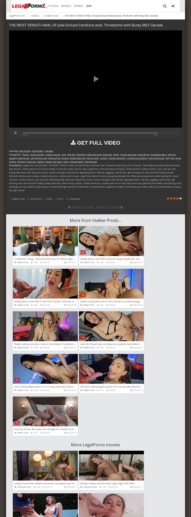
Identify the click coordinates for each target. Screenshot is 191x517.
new (172, 158)
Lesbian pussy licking (137, 158)
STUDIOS (50, 6)
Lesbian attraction (117, 158)
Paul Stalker (37, 151)
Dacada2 (49, 151)
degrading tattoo (159, 154)
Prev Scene (80, 207)
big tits (26, 154)
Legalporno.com (25, 6)
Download (73, 198)
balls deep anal (94, 154)
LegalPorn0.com (31, 511)
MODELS (63, 6)
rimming (21, 161)
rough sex (31, 161)
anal (64, 154)
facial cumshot (37, 154)
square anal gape (53, 161)
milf (167, 158)
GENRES (75, 6)
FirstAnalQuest (79, 445)
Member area (30, 503)
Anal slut (71, 154)
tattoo (66, 161)
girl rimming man (39, 158)
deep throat (143, 154)
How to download (51, 503)
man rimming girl (156, 158)
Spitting (40, 161)
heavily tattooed (77, 158)
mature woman (53, 154)
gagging (13, 158)
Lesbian (103, 158)
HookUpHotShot (24, 445)
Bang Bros (132, 402)
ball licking (81, 154)
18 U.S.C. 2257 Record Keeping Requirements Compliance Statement (104, 511)
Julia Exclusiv (25, 151)
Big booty (107, 154)
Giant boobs (24, 158)
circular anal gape (128, 154)
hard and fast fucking (58, 158)
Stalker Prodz (18, 198)
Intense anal (92, 158)
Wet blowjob (91, 161)
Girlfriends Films (24, 402)
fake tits (172, 154)
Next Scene (110, 207)
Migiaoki (131, 488)
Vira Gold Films (79, 488)
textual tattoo (77, 161)
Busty (116, 154)
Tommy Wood (134, 445)
